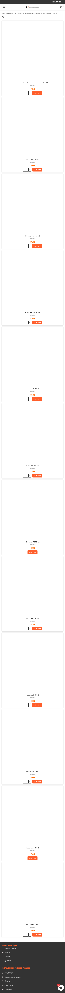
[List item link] (32, 948)
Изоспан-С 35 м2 (32, 848)
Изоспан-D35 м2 (32, 465)
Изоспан (32, 85)
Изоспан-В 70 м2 (32, 771)
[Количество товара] (26, 93)
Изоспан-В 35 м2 (32, 695)
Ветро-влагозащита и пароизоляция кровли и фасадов (33, 13)
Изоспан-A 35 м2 (32, 159)
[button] (37, 93)
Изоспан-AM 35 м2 (32, 236)
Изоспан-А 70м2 (32, 618)
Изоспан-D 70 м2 (32, 389)
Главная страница (8, 13)
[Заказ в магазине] (3, 17)
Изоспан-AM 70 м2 (32, 312)
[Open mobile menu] (4, 7)
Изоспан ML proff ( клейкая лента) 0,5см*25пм (32, 83)
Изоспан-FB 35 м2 (33, 542)
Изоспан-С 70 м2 (32, 924)
